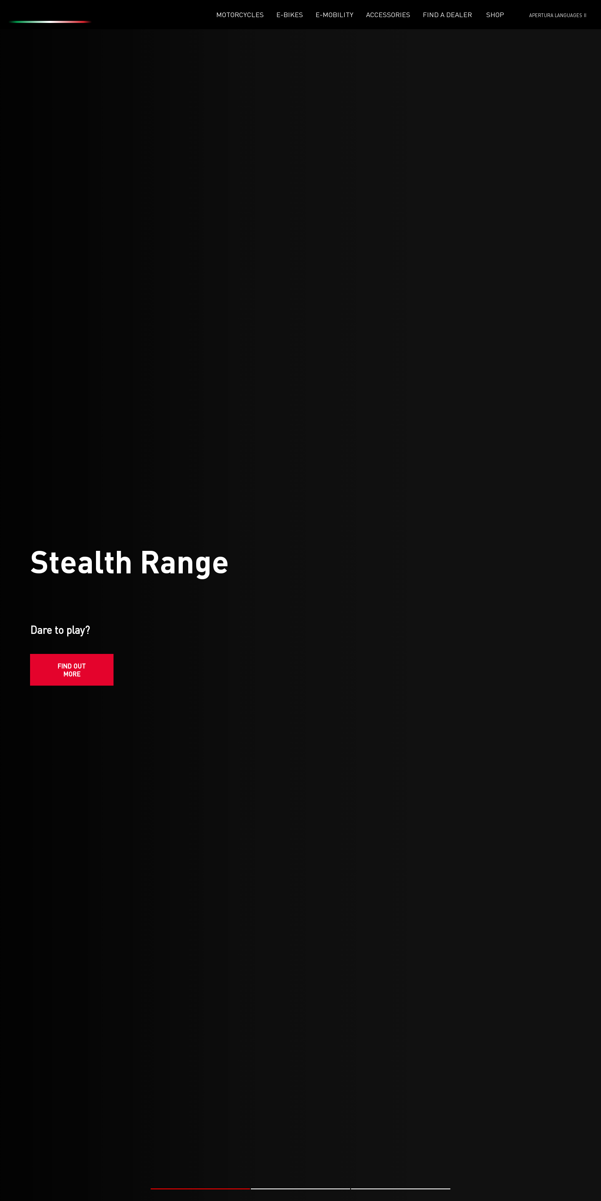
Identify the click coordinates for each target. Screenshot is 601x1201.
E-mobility (335, 14)
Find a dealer (447, 14)
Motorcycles (240, 14)
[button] (200, 1147)
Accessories (388, 14)
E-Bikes (289, 14)
